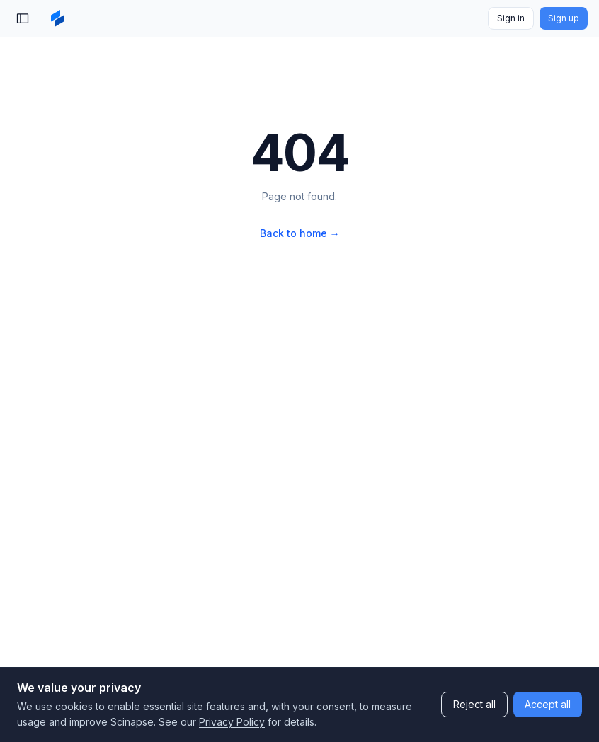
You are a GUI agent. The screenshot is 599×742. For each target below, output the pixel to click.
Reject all (474, 704)
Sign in (511, 18)
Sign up (563, 18)
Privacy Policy (232, 722)
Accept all (548, 704)
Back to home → (300, 233)
